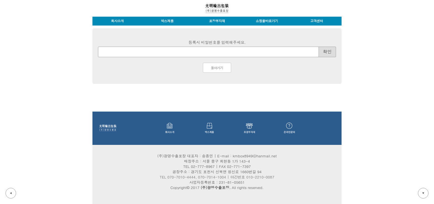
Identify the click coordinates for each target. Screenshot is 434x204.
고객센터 (316, 21)
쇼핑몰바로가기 (267, 21)
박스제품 (167, 21)
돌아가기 (217, 68)
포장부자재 (217, 21)
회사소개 (117, 21)
